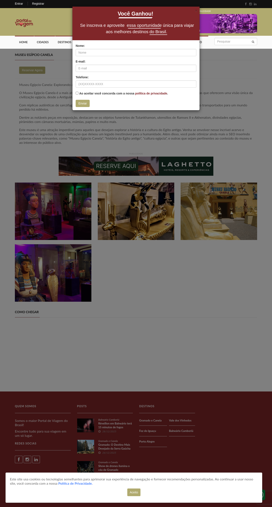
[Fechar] (196, 10)
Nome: (80, 45)
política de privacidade (151, 93)
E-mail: (81, 61)
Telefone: (82, 77)
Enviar (82, 103)
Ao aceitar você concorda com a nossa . (123, 93)
